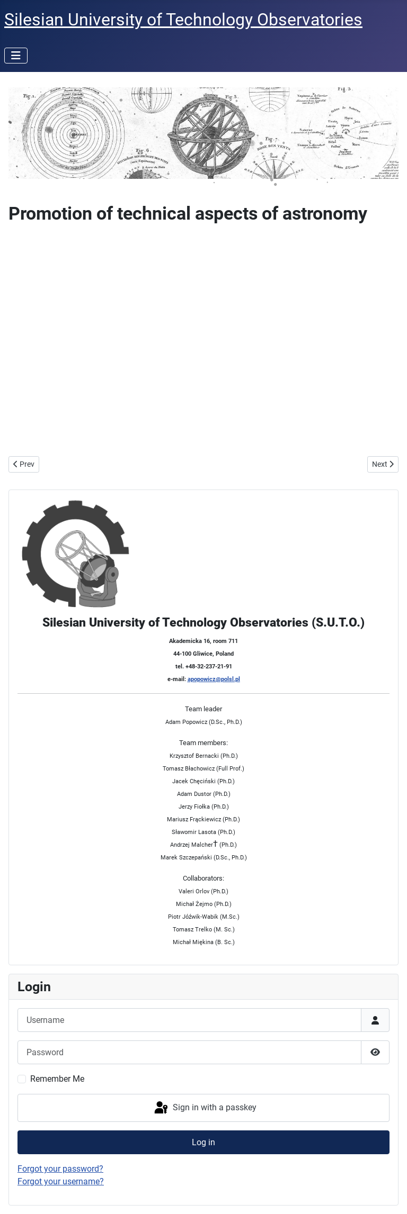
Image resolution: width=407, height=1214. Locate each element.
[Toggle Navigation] (16, 56)
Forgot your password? (60, 1169)
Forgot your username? (60, 1181)
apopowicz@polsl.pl (214, 679)
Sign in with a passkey (204, 1108)
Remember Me (57, 1079)
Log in (203, 1142)
